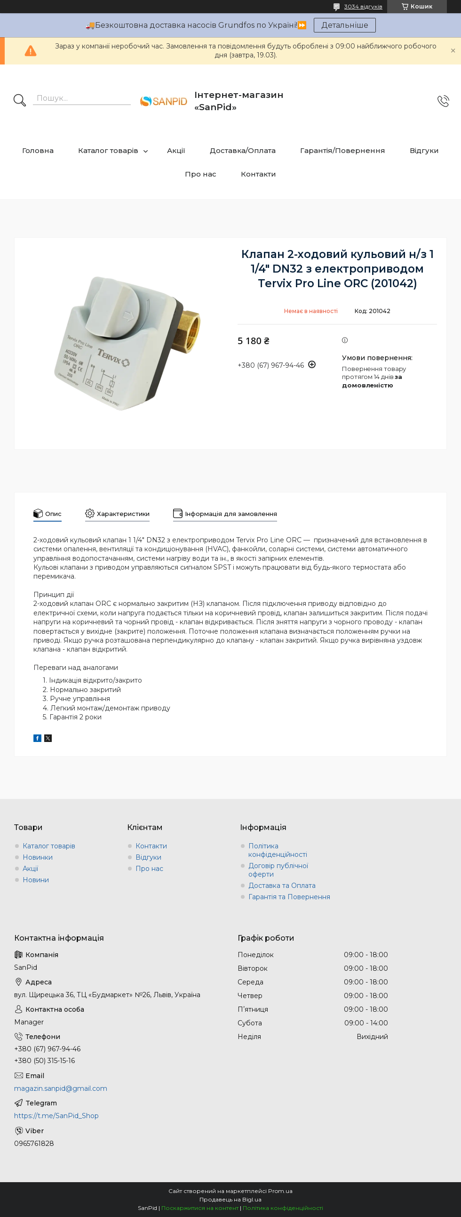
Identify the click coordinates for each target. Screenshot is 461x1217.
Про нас (200, 173)
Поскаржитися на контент (199, 1207)
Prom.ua (280, 1190)
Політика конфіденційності (277, 850)
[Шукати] (19, 101)
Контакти (258, 173)
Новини (36, 880)
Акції (176, 150)
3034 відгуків (363, 6)
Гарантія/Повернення (342, 150)
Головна (38, 150)
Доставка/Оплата (243, 150)
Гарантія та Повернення (289, 897)
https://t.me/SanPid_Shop (56, 1116)
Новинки (38, 857)
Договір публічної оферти (278, 870)
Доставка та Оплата (282, 885)
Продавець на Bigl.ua (230, 1199)
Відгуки (424, 150)
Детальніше (344, 25)
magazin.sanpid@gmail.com (60, 1088)
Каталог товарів (108, 150)
